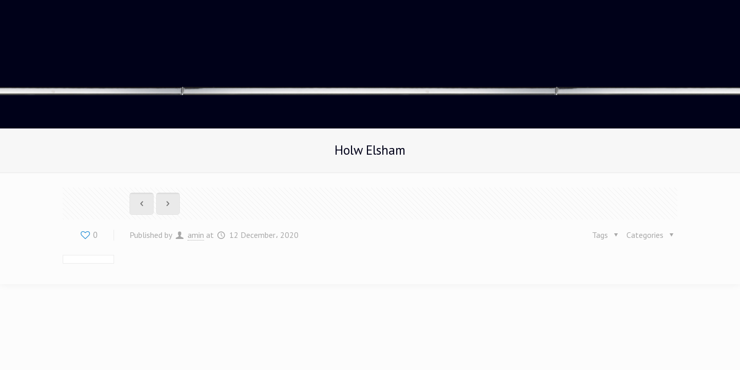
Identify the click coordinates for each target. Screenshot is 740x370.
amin (196, 235)
